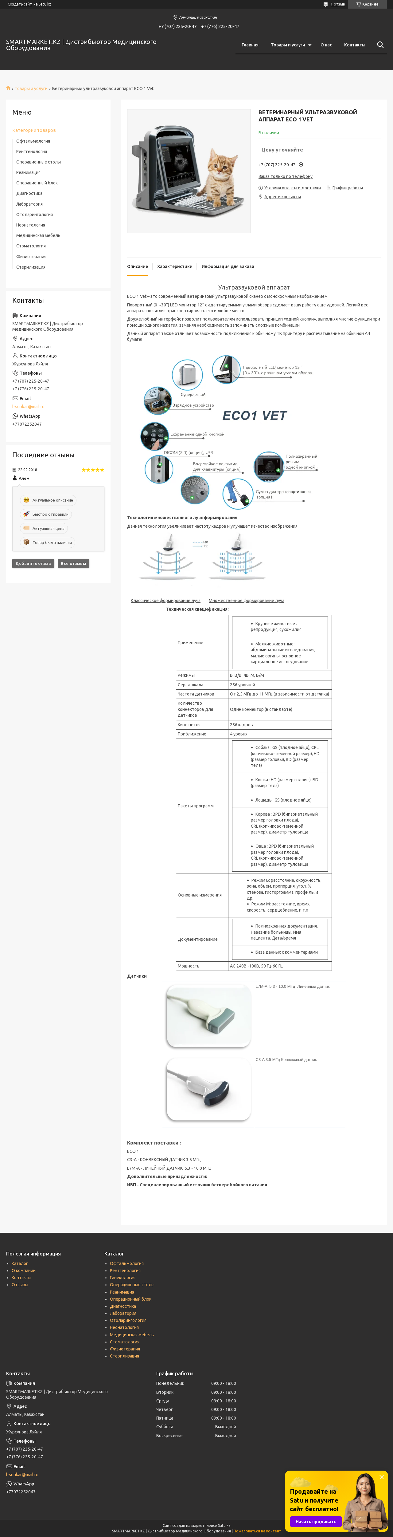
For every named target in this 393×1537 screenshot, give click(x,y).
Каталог (20, 1263)
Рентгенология (31, 151)
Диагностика (29, 193)
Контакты (354, 44)
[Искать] (379, 45)
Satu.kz (224, 1525)
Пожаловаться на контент (257, 1531)
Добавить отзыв (33, 563)
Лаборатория (29, 204)
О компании (24, 1270)
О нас (326, 44)
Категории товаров (34, 130)
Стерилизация (30, 267)
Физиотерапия (31, 256)
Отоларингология (34, 214)
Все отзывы (73, 563)
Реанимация (28, 172)
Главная (250, 44)
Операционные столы (38, 162)
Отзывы (20, 1284)
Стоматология (31, 245)
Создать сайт (20, 4)
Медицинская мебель (38, 235)
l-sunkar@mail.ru (28, 406)
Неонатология (30, 225)
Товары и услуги (288, 44)
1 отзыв (338, 4)
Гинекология (122, 1277)
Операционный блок (37, 182)
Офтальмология (33, 141)
